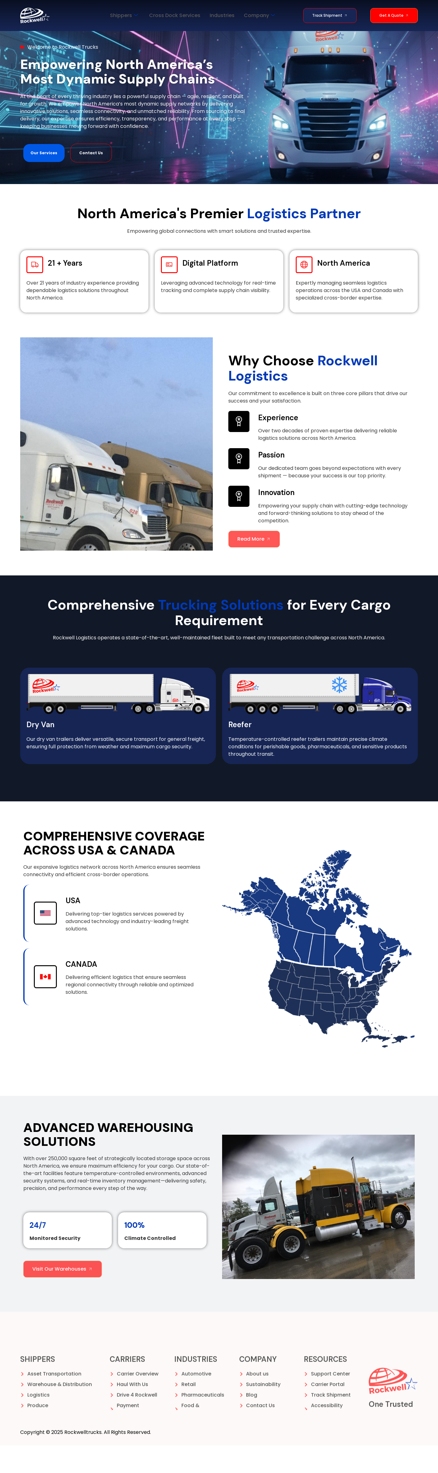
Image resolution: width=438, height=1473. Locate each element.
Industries (222, 15)
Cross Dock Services (174, 15)
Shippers (124, 15)
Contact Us (91, 180)
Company (259, 15)
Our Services (43, 180)
